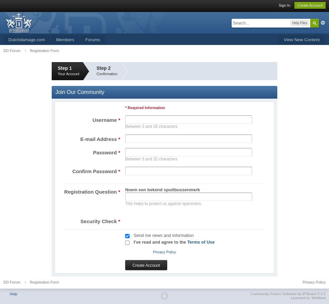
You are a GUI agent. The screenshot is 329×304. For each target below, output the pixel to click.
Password (106, 152)
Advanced (323, 23)
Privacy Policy (164, 252)
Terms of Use (201, 242)
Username (106, 120)
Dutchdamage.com (26, 39)
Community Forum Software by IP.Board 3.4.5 (288, 294)
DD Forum (11, 282)
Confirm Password (96, 171)
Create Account (310, 5)
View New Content (302, 39)
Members (65, 39)
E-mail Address (100, 139)
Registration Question (92, 192)
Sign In (284, 5)
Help (13, 294)
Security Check (100, 221)
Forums (92, 39)
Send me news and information (164, 235)
